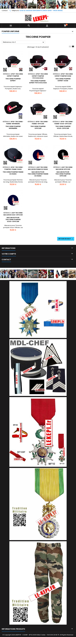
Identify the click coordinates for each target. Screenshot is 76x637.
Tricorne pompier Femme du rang (13, 173)
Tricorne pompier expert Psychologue (38, 82)
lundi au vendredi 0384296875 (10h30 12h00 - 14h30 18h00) (41, 10)
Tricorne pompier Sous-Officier (63, 127)
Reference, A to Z (24, 42)
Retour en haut (66, 239)
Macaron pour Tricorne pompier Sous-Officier (13, 220)
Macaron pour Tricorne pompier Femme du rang (38, 174)
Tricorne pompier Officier (38, 127)
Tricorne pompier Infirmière (13, 127)
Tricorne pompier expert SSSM (63, 80)
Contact (5, 10)
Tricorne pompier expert (13, 80)
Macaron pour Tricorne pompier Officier (63, 174)
